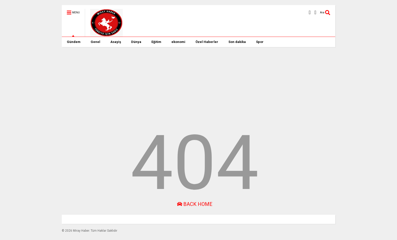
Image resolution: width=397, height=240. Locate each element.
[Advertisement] (195, 82)
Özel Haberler (206, 42)
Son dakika (237, 42)
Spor (260, 42)
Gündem (74, 42)
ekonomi (178, 42)
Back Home (194, 204)
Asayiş (115, 42)
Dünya (136, 42)
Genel (95, 42)
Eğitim (156, 42)
